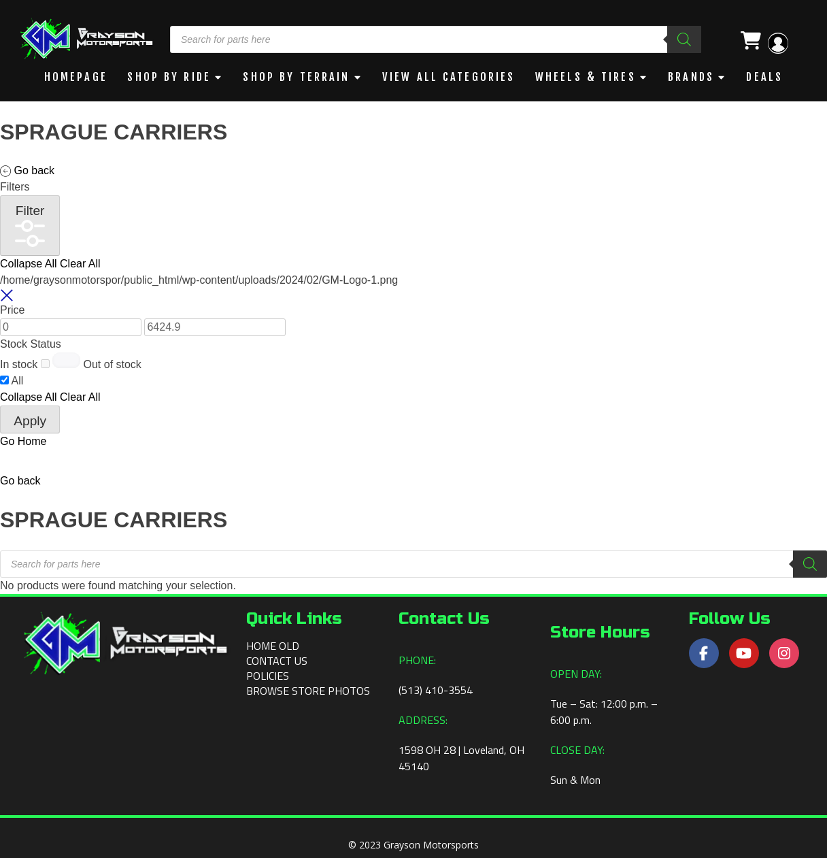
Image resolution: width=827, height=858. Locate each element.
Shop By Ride (168, 77)
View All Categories (449, 77)
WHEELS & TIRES (588, 77)
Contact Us (276, 660)
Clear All (80, 263)
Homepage (74, 77)
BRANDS (693, 77)
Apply (30, 420)
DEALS (766, 77)
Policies (267, 674)
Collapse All (28, 263)
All (18, 380)
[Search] (684, 39)
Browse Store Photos (308, 689)
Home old (272, 645)
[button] (20, 480)
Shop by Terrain (296, 77)
